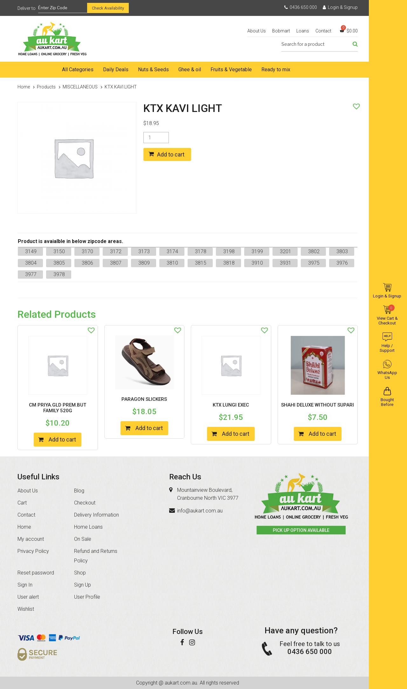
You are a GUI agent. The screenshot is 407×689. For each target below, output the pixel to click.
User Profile (87, 597)
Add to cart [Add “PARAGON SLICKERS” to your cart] (149, 428)
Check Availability (108, 8)
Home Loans (88, 527)
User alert (28, 597)
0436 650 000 (300, 7)
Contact (323, 30)
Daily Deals (115, 69)
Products (46, 86)
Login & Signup (340, 7)
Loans (302, 30)
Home (31, 70)
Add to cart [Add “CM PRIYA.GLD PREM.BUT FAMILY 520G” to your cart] (62, 439)
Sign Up (82, 585)
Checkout (84, 503)
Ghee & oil (189, 69)
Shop (80, 573)
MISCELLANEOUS (80, 86)
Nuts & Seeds (153, 69)
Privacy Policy (33, 551)
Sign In (24, 585)
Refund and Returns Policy (95, 556)
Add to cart (170, 154)
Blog (79, 491)
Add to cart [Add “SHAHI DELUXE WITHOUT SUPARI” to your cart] (322, 433)
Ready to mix (275, 69)
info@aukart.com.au (200, 511)
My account (30, 539)
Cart (22, 503)
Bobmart (281, 30)
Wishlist (25, 609)
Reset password (35, 573)
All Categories (77, 69)
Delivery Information (96, 515)
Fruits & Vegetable (231, 69)
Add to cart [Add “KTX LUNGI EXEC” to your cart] (235, 433)
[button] (355, 105)
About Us (256, 30)
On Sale (82, 539)
